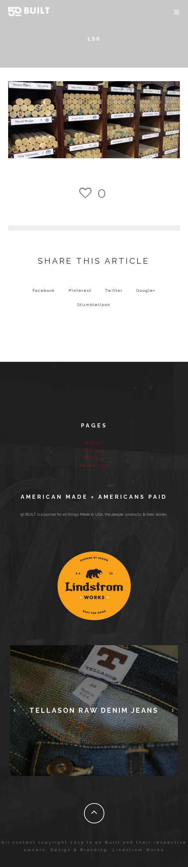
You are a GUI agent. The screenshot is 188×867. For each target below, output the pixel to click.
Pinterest (80, 290)
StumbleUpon (93, 304)
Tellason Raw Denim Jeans (94, 710)
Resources (94, 465)
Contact (94, 450)
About (94, 443)
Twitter (114, 290)
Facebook (44, 290)
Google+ (145, 290)
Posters (94, 458)
